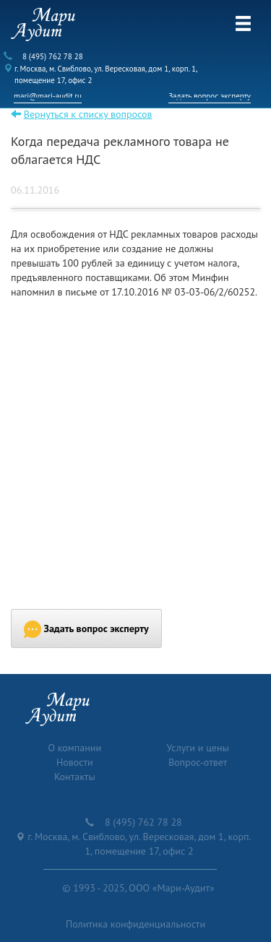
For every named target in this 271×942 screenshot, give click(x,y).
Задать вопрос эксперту (209, 96)
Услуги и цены (198, 747)
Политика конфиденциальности (135, 923)
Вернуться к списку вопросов (88, 114)
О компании (74, 747)
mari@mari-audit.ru (48, 96)
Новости (74, 762)
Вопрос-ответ (197, 762)
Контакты (74, 776)
